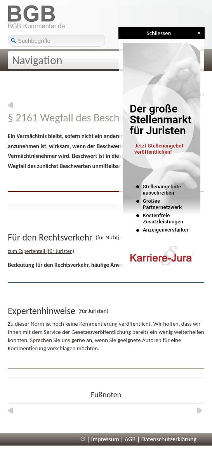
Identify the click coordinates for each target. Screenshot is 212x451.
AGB (130, 439)
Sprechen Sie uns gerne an (61, 340)
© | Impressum (99, 439)
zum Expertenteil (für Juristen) (41, 251)
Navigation (37, 60)
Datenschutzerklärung (168, 439)
